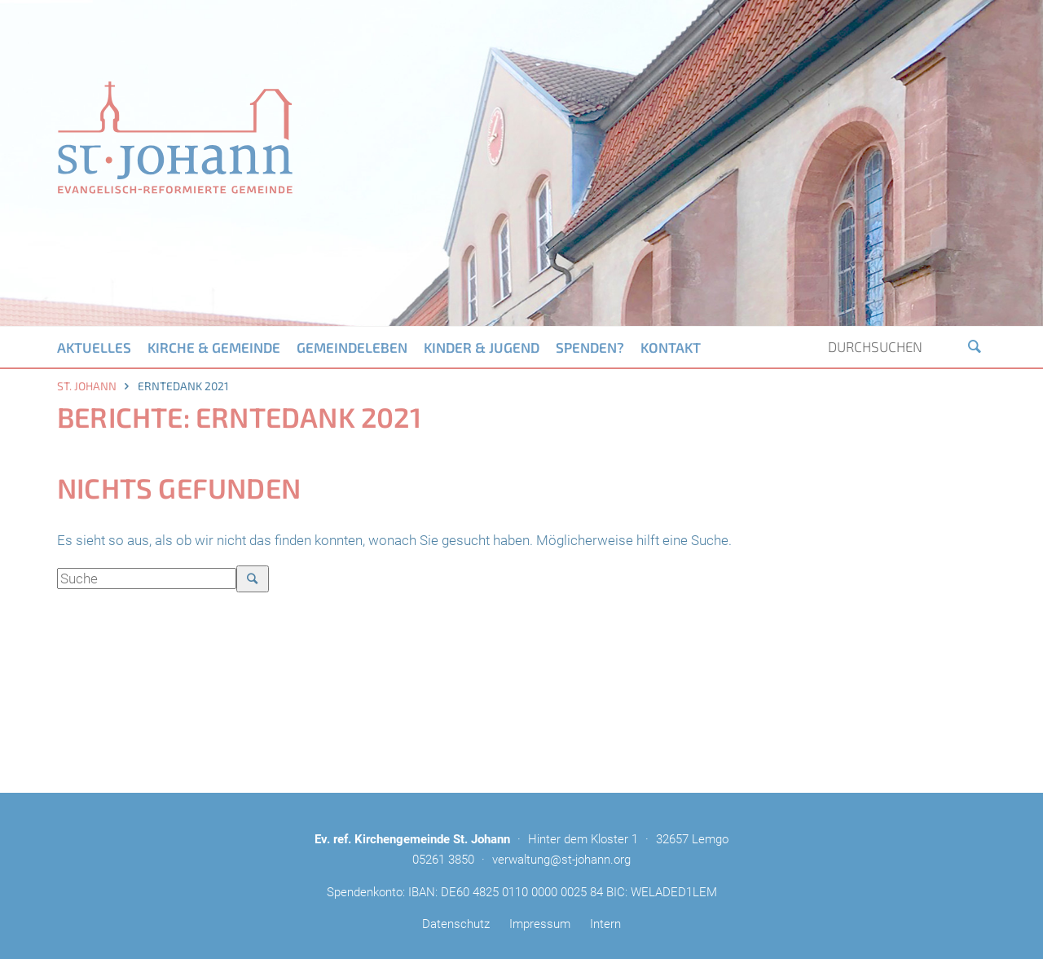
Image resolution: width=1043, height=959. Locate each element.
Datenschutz (456, 924)
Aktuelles (94, 347)
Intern (605, 924)
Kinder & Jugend (481, 347)
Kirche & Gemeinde (213, 347)
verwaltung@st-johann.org (561, 859)
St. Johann (87, 386)
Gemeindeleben (352, 347)
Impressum (539, 924)
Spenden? (590, 347)
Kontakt (670, 347)
